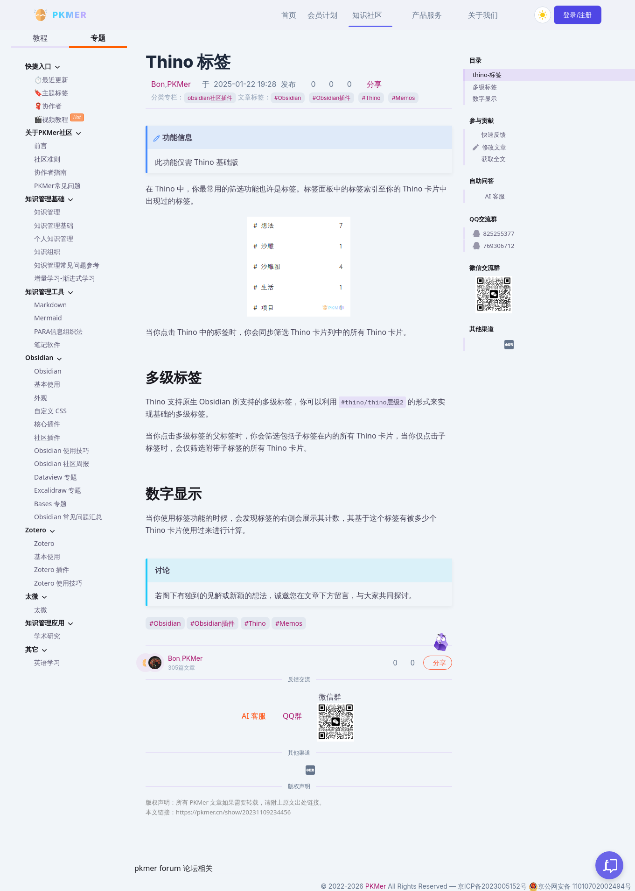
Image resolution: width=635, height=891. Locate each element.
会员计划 (322, 15)
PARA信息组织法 (58, 331)
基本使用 (47, 384)
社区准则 (47, 159)
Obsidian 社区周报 (61, 463)
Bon (158, 84)
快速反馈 (489, 134)
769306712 (493, 245)
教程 (40, 38)
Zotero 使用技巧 (58, 583)
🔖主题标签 (51, 92)
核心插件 (47, 423)
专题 (98, 38)
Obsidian (48, 371)
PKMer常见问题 (57, 185)
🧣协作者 (48, 105)
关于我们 (483, 15)
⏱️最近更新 (51, 79)
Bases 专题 (50, 503)
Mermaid (48, 317)
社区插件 (47, 437)
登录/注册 (577, 15)
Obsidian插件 (331, 97)
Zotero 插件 (51, 569)
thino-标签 (487, 75)
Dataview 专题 (55, 477)
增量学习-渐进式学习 (64, 278)
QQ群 (292, 716)
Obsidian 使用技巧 (61, 450)
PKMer (179, 84)
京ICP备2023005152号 (492, 886)
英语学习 (47, 662)
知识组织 (47, 251)
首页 (288, 15)
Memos (403, 97)
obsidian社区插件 (210, 97)
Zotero (44, 543)
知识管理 (47, 211)
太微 (40, 609)
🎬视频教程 (59, 118)
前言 (40, 145)
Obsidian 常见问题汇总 (68, 516)
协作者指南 (50, 172)
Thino (371, 97)
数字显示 (485, 98)
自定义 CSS (50, 410)
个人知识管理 (53, 238)
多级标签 (485, 87)
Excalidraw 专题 (57, 490)
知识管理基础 (53, 225)
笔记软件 (47, 344)
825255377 (493, 233)
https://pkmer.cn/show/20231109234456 (233, 812)
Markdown (50, 304)
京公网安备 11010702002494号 (580, 886)
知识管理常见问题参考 (66, 265)
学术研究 (47, 635)
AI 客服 (489, 196)
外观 (40, 397)
